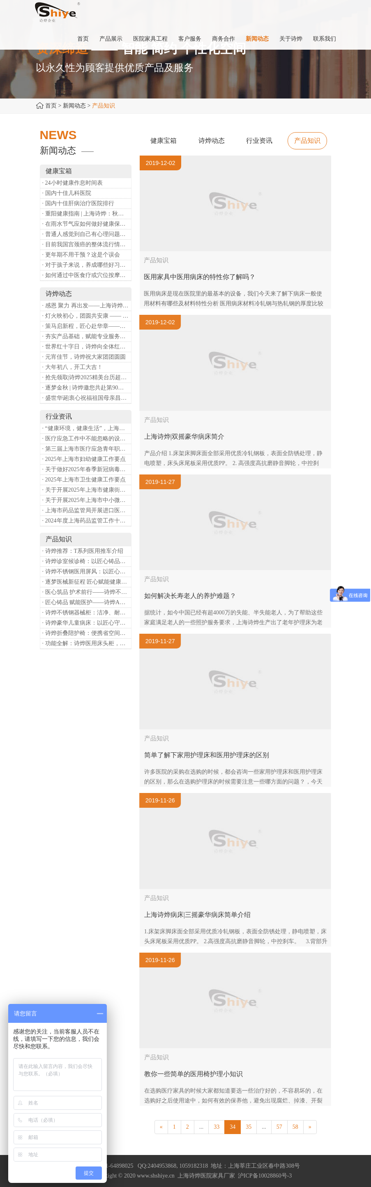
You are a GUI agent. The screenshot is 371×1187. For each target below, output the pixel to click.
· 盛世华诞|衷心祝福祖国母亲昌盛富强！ (86, 398)
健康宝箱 (163, 140)
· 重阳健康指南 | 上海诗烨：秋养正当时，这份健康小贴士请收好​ (86, 214)
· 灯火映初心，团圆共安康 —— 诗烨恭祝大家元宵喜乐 (86, 316)
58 (295, 1127)
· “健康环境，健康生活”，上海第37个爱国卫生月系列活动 (86, 428)
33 (216, 1127)
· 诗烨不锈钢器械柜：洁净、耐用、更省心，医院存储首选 (86, 613)
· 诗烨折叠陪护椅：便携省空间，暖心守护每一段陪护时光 (86, 633)
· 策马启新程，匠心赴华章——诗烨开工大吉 (86, 326)
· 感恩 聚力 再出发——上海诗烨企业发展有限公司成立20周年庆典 (86, 305)
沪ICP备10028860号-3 (265, 1176)
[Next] (310, 1127)
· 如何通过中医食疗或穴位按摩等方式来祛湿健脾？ (86, 275)
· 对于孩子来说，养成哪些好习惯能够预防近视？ (86, 265)
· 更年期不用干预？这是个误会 (81, 255)
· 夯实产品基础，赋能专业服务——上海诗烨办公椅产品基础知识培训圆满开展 (86, 336)
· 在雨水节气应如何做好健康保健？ (86, 224)
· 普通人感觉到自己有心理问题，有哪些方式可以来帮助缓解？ (86, 234)
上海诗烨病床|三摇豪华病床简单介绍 (203, 914)
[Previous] (161, 1127)
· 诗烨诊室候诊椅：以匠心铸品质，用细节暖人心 (86, 561)
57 (279, 1127)
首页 (51, 106)
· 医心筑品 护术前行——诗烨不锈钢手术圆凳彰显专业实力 (86, 592)
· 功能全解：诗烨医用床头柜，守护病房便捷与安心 (86, 643)
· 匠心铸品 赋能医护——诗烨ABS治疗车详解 (86, 602)
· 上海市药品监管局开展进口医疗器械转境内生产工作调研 (86, 510)
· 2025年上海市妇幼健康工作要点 (84, 459)
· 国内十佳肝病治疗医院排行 (78, 203)
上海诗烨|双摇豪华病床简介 (190, 436)
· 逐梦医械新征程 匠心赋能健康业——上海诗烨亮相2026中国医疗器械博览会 (86, 582)
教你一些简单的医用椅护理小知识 (199, 1073)
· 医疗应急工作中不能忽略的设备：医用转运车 (86, 438)
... (201, 1127)
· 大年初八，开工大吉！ (72, 367)
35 (248, 1127)
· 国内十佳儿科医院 (66, 193)
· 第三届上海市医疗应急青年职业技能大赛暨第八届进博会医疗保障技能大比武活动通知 (86, 449)
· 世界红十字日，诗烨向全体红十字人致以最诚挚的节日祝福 (86, 347)
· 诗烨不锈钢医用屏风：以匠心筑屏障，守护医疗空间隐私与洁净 (86, 571)
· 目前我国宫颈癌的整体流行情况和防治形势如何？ (86, 244)
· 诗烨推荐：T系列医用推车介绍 (83, 551)
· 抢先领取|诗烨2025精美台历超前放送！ (86, 377)
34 (232, 1127)
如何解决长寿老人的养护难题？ (196, 595)
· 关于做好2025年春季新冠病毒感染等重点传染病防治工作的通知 (86, 469)
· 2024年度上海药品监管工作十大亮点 (86, 521)
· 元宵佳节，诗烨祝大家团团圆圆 (84, 357)
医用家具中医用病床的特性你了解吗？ (200, 276)
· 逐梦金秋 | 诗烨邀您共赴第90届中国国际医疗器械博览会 (86, 388)
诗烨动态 (211, 140)
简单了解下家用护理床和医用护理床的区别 (212, 755)
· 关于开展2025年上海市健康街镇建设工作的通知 (86, 490)
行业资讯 (259, 140)
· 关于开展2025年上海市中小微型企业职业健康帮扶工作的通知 (86, 500)
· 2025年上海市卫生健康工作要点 (84, 480)
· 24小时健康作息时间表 (72, 183)
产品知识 (307, 140)
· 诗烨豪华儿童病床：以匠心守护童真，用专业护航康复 (86, 623)
